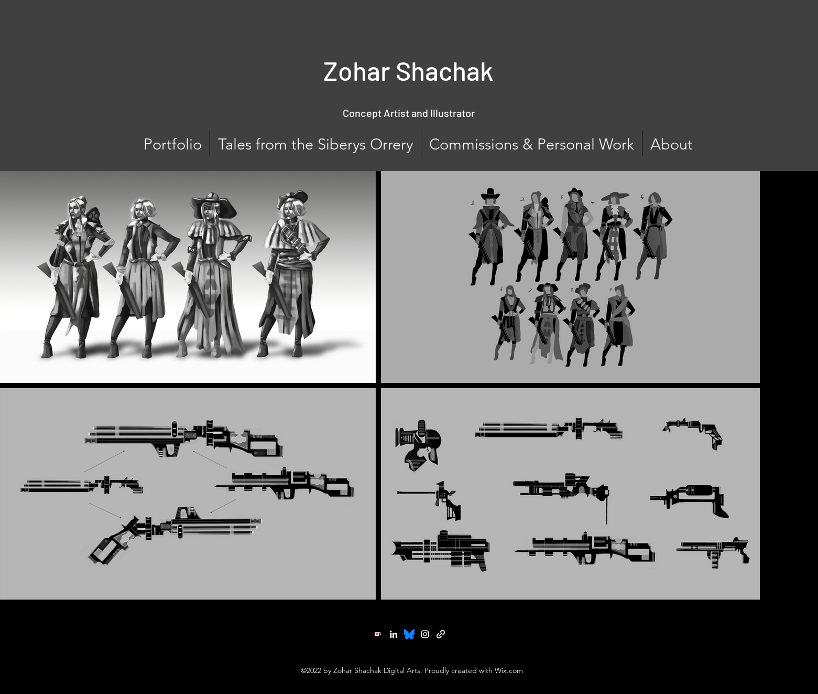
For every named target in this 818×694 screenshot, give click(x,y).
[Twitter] (409, 634)
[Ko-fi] (378, 634)
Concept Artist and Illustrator (409, 112)
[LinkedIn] (393, 634)
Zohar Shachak (408, 70)
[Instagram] (425, 634)
